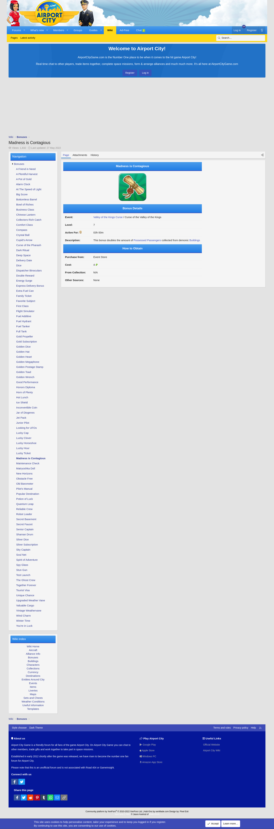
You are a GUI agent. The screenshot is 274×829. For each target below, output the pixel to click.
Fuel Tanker (23, 326)
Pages (14, 37)
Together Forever (26, 585)
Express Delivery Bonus (30, 285)
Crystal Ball (23, 234)
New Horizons (24, 473)
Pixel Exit (184, 811)
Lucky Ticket (23, 453)
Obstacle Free (24, 478)
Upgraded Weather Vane (30, 600)
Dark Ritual (22, 250)
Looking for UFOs (26, 427)
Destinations (33, 675)
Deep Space (23, 255)
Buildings (33, 661)
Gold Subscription (26, 341)
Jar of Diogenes (25, 412)
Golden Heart (24, 356)
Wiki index (19, 639)
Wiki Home (33, 646)
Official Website (211, 744)
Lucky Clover (23, 437)
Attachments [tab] (80, 154)
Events (33, 683)
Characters (33, 664)
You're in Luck (24, 625)
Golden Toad (23, 371)
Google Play (148, 744)
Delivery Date (24, 260)
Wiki (110, 30)
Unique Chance (25, 595)
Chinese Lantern (25, 214)
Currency (33, 672)
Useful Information (33, 705)
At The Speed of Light (28, 189)
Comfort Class (24, 224)
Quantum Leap (25, 503)
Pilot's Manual (24, 488)
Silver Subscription (27, 544)
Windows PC (148, 756)
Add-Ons (148, 811)
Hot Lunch (22, 397)
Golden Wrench (25, 377)
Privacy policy (240, 727)
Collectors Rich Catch (28, 219)
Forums (16, 30)
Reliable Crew (24, 509)
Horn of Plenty (24, 392)
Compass (21, 229)
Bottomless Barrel (26, 199)
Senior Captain (25, 529)
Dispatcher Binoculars (29, 270)
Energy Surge (24, 280)
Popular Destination (27, 493)
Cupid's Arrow (24, 240)
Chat (140, 30)
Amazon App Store (151, 762)
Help (253, 727)
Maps (33, 694)
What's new (37, 30)
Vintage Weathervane (28, 610)
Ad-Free (124, 30)
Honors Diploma (25, 387)
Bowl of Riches (25, 204)
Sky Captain (23, 549)
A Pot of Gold (23, 179)
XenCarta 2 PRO (122, 814)
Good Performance (27, 382)
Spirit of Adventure (27, 559)
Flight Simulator (25, 311)
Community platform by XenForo (114, 811)
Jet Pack (21, 417)
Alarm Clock (23, 184)
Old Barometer (24, 483)
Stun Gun (21, 569)
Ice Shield (22, 402)
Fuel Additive (23, 316)
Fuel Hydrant (23, 321)
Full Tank (21, 331)
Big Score (22, 194)
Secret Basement (26, 519)
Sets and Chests (33, 697)
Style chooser (19, 727)
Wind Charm (23, 615)
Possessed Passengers (147, 240)
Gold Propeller (24, 336)
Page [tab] (66, 154)
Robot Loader (24, 514)
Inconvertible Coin (26, 407)
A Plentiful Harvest (27, 174)
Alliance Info (33, 653)
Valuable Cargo (25, 605)
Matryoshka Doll (25, 468)
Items (33, 686)
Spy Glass (22, 564)
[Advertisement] (137, 107)
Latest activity (27, 37)
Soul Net (21, 554)
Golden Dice (23, 346)
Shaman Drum (24, 534)
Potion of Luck (24, 498)
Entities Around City (33, 679)
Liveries (33, 690)
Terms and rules (222, 727)
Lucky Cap (22, 432)
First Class (22, 306)
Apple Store (147, 750)
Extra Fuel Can (25, 290)
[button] (24, 30)
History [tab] (95, 154)
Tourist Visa (23, 590)
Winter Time (23, 620)
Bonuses (19, 163)
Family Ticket (24, 295)
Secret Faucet (24, 524)
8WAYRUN (154, 814)
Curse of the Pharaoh (28, 245)
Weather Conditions (32, 701)
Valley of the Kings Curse (107, 217)
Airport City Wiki (212, 750)
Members (58, 30)
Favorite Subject (25, 300)
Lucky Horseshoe (26, 443)
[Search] (240, 38)
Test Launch (23, 574)
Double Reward (25, 275)
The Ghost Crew (25, 580)
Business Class (25, 209)
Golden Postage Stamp (29, 366)
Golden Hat (23, 351)
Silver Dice (22, 539)
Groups (78, 30)
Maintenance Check (27, 463)
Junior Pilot (22, 422)
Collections (33, 668)
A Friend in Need (26, 168)
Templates (33, 708)
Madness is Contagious (31, 458)
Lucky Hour (23, 448)
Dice (18, 265)
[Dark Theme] (261, 30)
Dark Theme (36, 727)
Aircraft (33, 650)
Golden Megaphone (27, 361)
